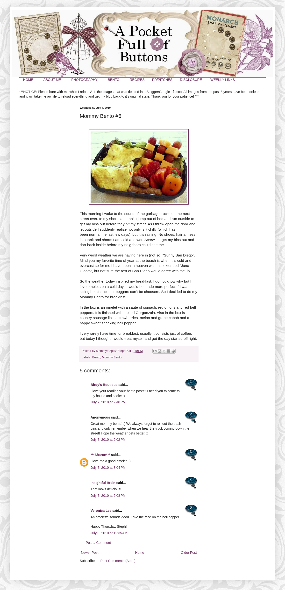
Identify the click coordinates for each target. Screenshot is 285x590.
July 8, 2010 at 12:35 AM (109, 533)
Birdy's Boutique (104, 385)
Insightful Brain (103, 483)
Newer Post (89, 552)
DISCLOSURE (191, 80)
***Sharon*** (100, 455)
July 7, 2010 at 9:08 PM (108, 496)
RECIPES (137, 80)
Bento (96, 357)
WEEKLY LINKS (222, 80)
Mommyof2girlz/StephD (112, 351)
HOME (28, 80)
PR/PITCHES (162, 80)
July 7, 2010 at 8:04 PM (108, 467)
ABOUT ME (52, 80)
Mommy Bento (111, 357)
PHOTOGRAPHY (84, 80)
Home (139, 552)
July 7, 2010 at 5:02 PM (108, 439)
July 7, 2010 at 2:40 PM (108, 402)
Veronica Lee (101, 510)
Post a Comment (98, 543)
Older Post (189, 552)
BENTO (113, 80)
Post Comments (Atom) (117, 561)
